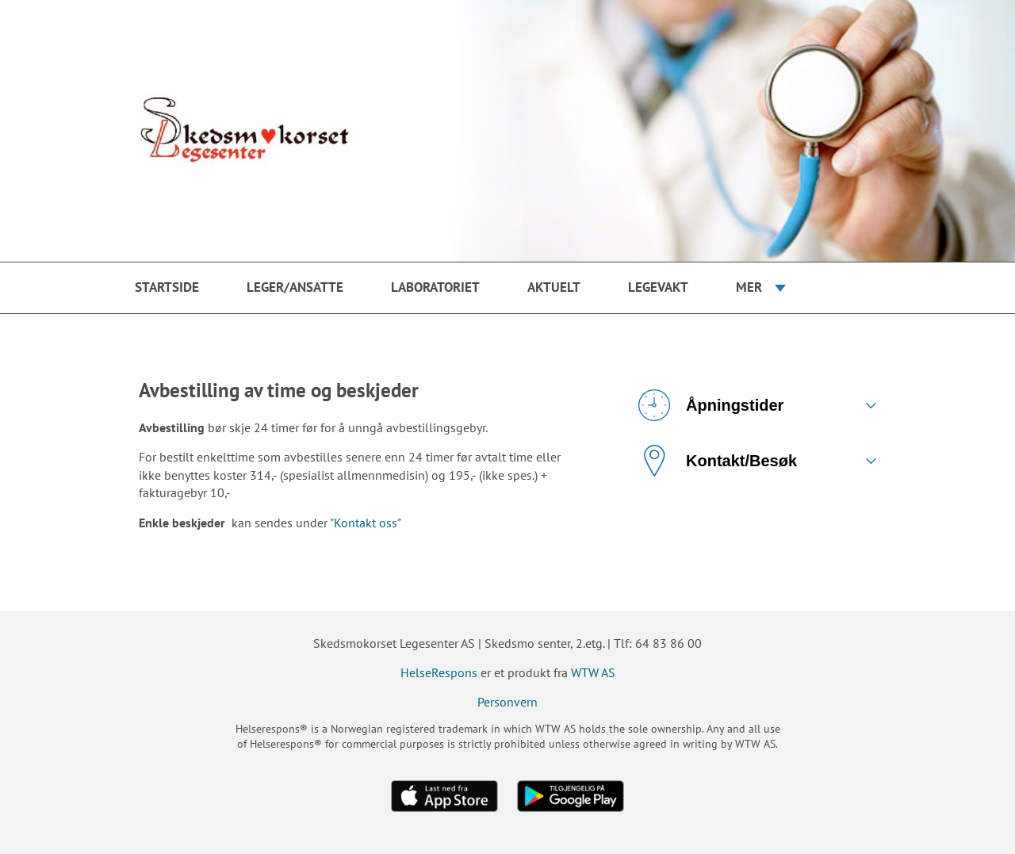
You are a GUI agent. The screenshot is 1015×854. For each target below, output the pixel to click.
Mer (749, 287)
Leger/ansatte (295, 287)
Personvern (507, 702)
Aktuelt (553, 287)
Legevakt (658, 287)
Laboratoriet (435, 287)
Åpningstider (710, 405)
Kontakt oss (365, 522)
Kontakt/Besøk (717, 461)
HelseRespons (438, 672)
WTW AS (593, 672)
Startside (167, 287)
